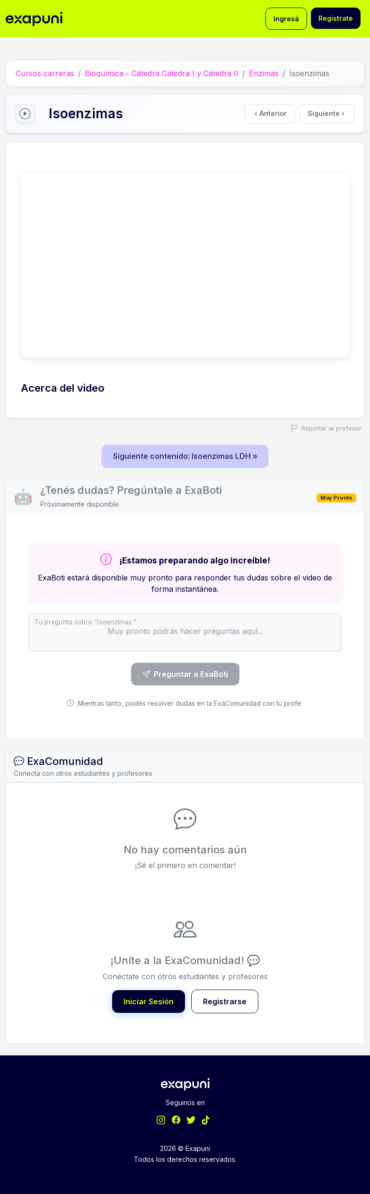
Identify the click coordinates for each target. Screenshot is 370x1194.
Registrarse (225, 1001)
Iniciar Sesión (148, 1001)
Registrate (335, 18)
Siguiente (326, 113)
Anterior (271, 113)
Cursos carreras (45, 73)
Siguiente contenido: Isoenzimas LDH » (185, 456)
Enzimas (264, 73)
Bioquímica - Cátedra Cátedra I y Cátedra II (161, 73)
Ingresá (286, 19)
